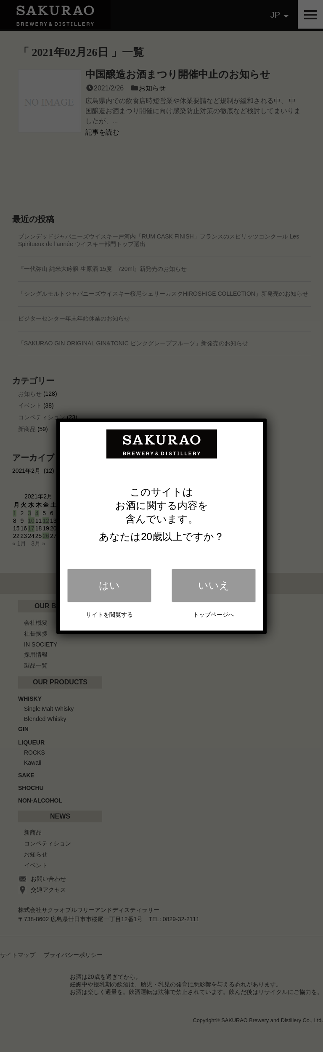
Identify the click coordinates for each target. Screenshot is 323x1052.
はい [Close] (109, 585)
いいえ (214, 585)
